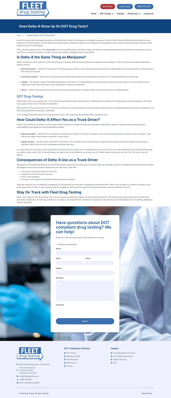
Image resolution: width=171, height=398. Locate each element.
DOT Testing (106, 14)
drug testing (50, 49)
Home (93, 13)
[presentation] (72, 311)
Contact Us (148, 13)
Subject (59, 268)
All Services (133, 14)
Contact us (74, 52)
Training (120, 13)
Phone (88, 258)
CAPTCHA (60, 305)
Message (60, 278)
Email (58, 258)
